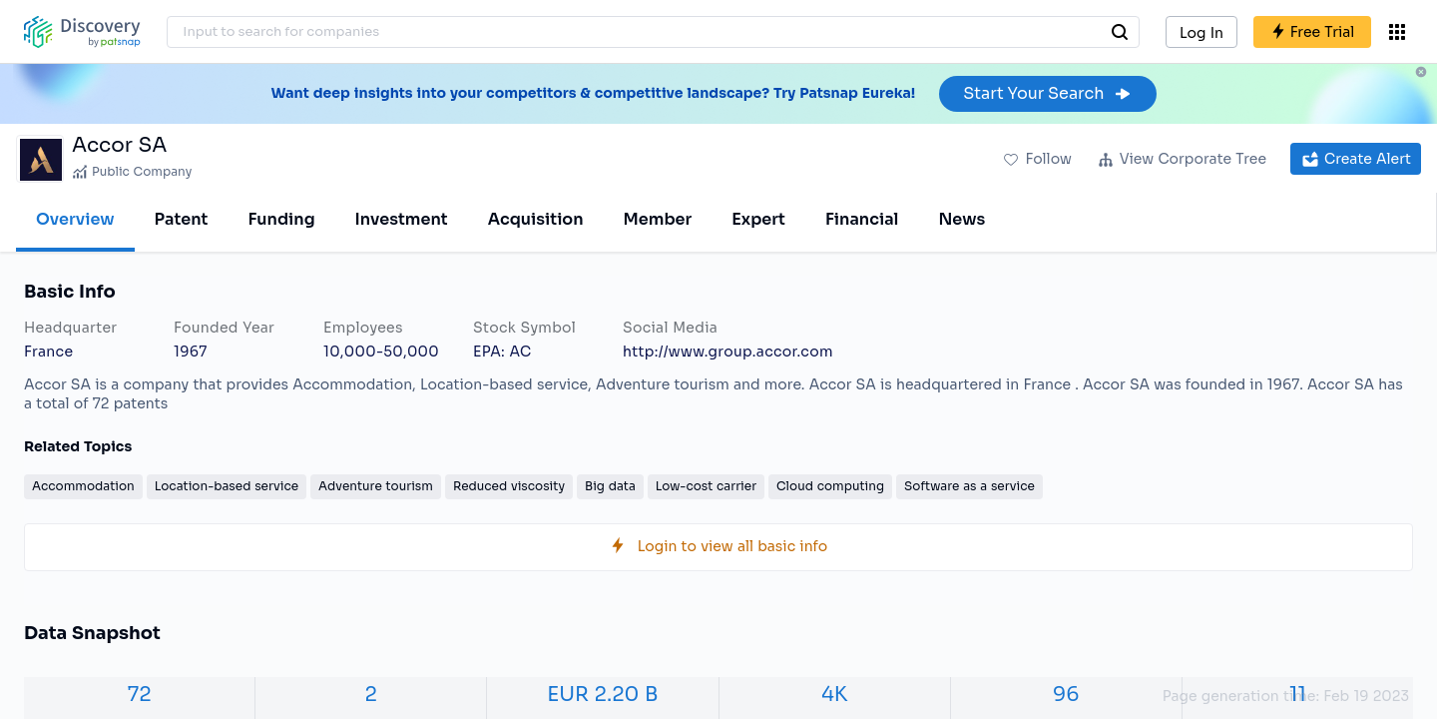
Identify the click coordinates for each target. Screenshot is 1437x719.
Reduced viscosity (509, 485)
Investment (401, 219)
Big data (610, 485)
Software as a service (969, 485)
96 (1066, 694)
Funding (280, 219)
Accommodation (83, 485)
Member (658, 219)
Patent (182, 219)
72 (140, 694)
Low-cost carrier (706, 485)
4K (834, 694)
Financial (861, 219)
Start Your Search (1047, 93)
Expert (758, 219)
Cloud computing (830, 485)
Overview (75, 219)
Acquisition (536, 219)
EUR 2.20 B (602, 694)
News (961, 219)
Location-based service (226, 485)
